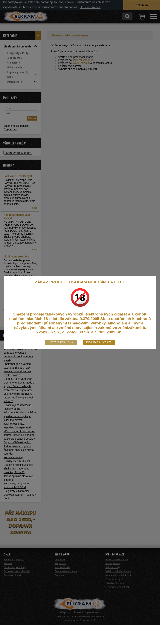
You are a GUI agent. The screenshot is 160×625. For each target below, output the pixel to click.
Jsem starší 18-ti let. (99, 342)
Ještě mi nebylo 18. (61, 342)
